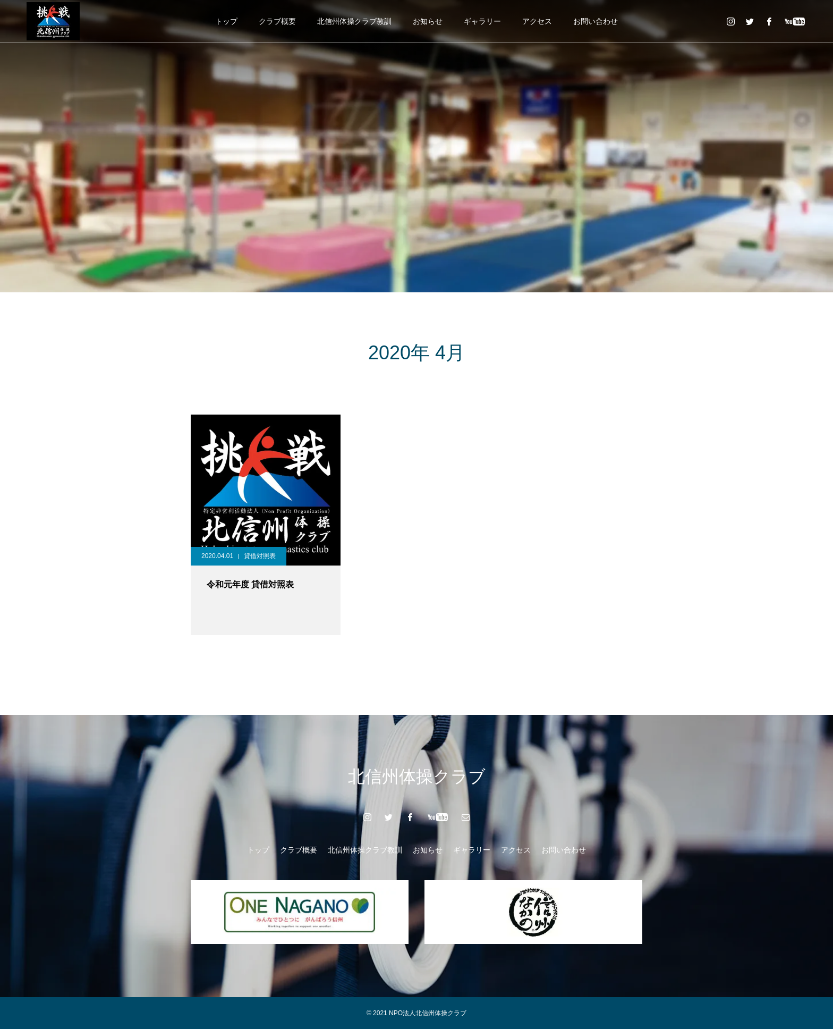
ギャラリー (482, 21)
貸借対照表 (260, 556)
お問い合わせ (595, 21)
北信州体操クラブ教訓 (354, 21)
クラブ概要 (277, 21)
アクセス (537, 21)
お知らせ (428, 21)
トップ (226, 21)
